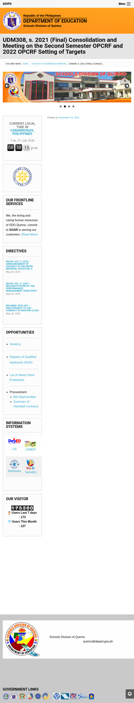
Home (26, 64)
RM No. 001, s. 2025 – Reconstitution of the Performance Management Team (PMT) (21, 287)
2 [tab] (65, 106)
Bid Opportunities (24, 396)
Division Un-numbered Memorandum (52, 64)
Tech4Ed (30, 472)
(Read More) (29, 234)
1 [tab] (61, 106)
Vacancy (15, 344)
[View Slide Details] (67, 87)
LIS (14, 449)
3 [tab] (69, 106)
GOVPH (7, 4)
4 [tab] (73, 106)
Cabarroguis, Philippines (22, 128)
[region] (67, 87)
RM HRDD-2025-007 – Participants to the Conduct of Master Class (22, 308)
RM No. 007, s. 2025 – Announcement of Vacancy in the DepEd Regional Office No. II (19, 265)
